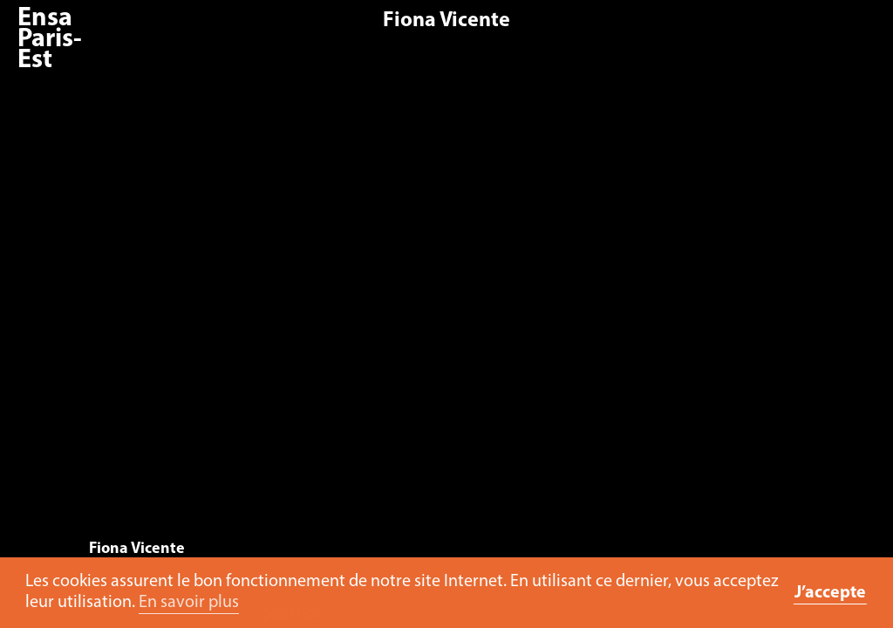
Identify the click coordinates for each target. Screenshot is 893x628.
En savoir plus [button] (189, 602)
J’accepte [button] (830, 593)
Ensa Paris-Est (49, 39)
